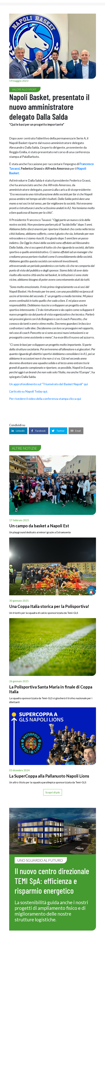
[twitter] (58, 430)
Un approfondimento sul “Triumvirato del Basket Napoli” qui (48, 384)
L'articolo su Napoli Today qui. (28, 391)
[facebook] (38, 430)
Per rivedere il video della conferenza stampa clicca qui (45, 399)
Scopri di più (52, 792)
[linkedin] (18, 430)
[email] (76, 430)
